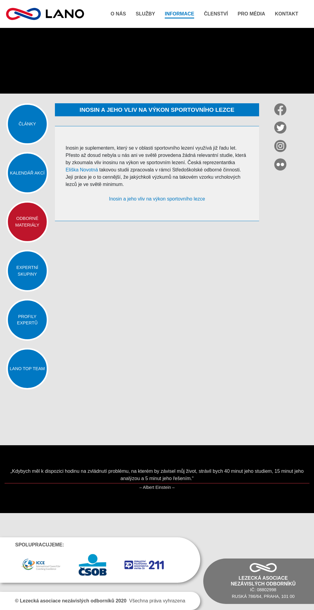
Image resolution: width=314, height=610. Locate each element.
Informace (179, 13)
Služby (145, 13)
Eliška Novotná (82, 169)
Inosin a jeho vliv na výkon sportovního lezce (157, 198)
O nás (118, 13)
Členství (216, 13)
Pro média (251, 13)
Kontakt (286, 13)
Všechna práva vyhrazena (100, 600)
